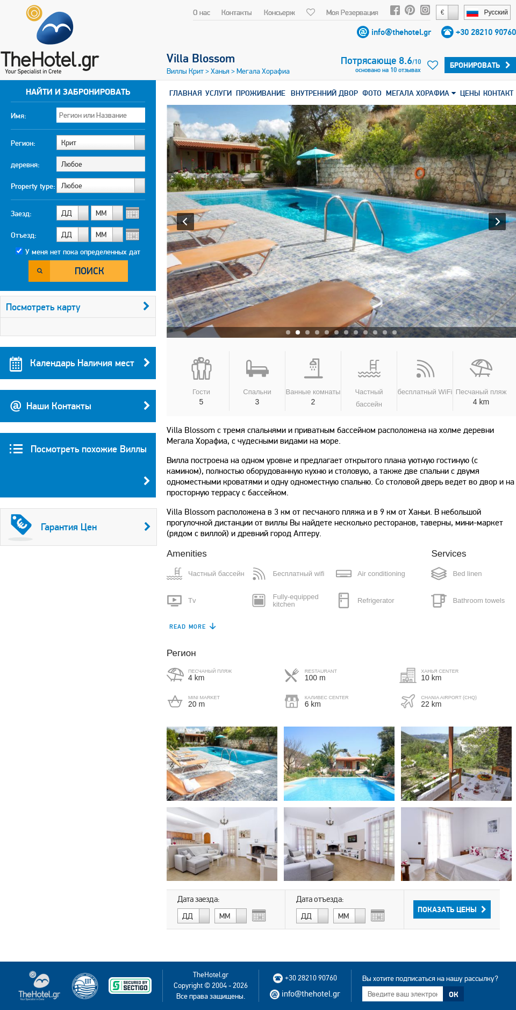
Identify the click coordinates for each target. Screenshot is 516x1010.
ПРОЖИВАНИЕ (260, 93)
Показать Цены (452, 909)
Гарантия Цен (79, 527)
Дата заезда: (198, 899)
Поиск (89, 271)
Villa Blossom (201, 58)
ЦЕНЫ (470, 93)
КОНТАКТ (498, 93)
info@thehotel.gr (401, 32)
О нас (201, 12)
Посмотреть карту (78, 306)
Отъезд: (24, 235)
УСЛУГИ (218, 93)
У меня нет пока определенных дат (82, 252)
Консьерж (279, 12)
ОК (453, 994)
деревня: (25, 164)
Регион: (23, 143)
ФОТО (372, 93)
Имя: (18, 115)
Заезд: (21, 213)
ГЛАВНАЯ (185, 93)
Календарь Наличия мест (80, 363)
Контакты (236, 12)
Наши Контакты (80, 406)
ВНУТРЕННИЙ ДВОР (324, 93)
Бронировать (480, 65)
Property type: (33, 186)
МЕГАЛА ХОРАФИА (421, 93)
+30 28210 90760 (486, 32)
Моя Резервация (352, 12)
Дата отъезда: (320, 899)
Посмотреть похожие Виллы (80, 470)
